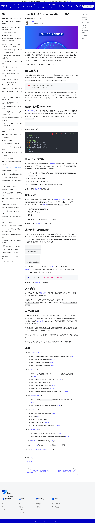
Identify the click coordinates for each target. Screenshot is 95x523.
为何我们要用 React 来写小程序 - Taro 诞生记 (11, 257)
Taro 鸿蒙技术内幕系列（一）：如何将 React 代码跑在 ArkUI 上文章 (12, 51)
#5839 (51, 362)
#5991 (59, 434)
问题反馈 (44, 6)
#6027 (52, 388)
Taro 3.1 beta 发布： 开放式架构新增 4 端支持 (12, 148)
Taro (3, 504)
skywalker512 (35, 352)
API (24, 6)
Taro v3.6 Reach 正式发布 (8, 70)
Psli (50, 449)
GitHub (21, 504)
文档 (14, 6)
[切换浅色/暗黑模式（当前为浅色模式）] (80, 6)
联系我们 (38, 507)
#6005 (53, 385)
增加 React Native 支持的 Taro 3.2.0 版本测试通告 (12, 154)
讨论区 (21, 510)
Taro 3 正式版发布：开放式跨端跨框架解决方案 (11, 163)
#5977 (51, 441)
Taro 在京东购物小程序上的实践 (10, 249)
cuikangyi (38, 449)
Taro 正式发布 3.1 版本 (7, 140)
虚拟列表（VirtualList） (85, 29)
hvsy (32, 449)
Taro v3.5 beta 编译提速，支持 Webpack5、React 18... (10, 84)
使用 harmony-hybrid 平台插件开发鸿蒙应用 (12, 62)
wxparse (52, 163)
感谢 (83, 38)
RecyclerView (51, 267)
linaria (45, 205)
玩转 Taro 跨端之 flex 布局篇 (9, 204)
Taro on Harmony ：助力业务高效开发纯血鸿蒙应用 (11, 23)
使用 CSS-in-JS (39, 223)
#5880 (53, 413)
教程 (34, 6)
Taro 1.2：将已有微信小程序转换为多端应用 (12, 236)
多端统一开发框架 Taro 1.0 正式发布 (11, 246)
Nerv (3, 513)
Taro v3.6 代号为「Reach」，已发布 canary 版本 (11, 75)
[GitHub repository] (77, 6)
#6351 (58, 425)
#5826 (60, 379)
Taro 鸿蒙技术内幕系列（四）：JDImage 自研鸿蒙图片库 (10, 34)
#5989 (59, 405)
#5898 (47, 422)
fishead (33, 441)
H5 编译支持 (85, 14)
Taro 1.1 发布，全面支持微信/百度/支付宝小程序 (12, 242)
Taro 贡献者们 (55, 507)
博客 (38, 6)
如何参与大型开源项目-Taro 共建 (10, 103)
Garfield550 (34, 429)
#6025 (67, 437)
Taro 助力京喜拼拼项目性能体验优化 (11, 144)
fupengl (33, 369)
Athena (4, 516)
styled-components (59, 199)
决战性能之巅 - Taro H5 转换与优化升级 (12, 225)
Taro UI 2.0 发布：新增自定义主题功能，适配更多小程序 (11, 230)
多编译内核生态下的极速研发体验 (10, 67)
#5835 (34, 376)
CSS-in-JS (84, 25)
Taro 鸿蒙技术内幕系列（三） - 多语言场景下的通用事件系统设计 (11, 40)
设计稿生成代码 (53, 6)
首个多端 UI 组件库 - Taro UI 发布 (10, 252)
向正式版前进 (85, 35)
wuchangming (35, 395)
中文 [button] (70, 6)
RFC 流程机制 (41, 321)
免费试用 (68, 1)
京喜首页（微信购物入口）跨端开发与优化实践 (12, 194)
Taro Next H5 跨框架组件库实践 (10, 177)
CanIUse (29, 6)
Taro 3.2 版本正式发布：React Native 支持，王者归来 (12, 136)
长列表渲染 (38, 282)
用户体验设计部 (56, 504)
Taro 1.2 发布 (32, 111)
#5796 (53, 359)
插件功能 (84, 32)
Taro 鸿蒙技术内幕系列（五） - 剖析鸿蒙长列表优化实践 (11, 28)
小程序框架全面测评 (7, 222)
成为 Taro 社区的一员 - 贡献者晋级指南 (12, 88)
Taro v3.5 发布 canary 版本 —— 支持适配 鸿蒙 (11, 107)
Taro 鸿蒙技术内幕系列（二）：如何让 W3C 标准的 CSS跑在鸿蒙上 (12, 45)
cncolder (33, 409)
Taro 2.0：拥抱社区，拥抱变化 (10, 186)
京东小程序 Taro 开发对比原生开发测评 (12, 174)
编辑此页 (29, 461)
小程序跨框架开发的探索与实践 (10, 189)
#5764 (73, 356)
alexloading (34, 445)
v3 (31, 457)
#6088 (67, 391)
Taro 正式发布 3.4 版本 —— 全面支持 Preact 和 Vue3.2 (11, 98)
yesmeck (45, 449)
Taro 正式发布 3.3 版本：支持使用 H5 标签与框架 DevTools (12, 124)
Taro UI (4, 507)
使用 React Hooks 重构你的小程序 (10, 207)
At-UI (3, 510)
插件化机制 (43, 293)
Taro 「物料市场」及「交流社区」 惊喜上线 (12, 212)
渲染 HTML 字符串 (86, 22)
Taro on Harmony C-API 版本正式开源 (11, 18)
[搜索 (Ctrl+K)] (88, 6)
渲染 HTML (38, 189)
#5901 (53, 365)
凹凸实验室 (38, 504)
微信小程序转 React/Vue (85, 18)
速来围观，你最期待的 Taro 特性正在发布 (12, 93)
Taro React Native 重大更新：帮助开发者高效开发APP (12, 119)
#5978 (67, 445)
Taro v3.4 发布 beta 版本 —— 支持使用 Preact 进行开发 (11, 113)
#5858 (33, 402)
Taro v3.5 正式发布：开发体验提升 (11, 79)
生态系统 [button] (61, 6)
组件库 (19, 6)
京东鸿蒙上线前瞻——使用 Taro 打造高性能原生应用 (11, 57)
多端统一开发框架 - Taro (8, 261)
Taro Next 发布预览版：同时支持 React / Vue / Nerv (12, 182)
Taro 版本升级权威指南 (8, 158)
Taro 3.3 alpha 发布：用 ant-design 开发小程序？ (12, 130)
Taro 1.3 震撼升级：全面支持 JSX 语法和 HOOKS (12, 218)
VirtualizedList (29, 269)
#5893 (39, 416)
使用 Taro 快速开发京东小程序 (9, 170)
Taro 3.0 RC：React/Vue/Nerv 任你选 (11, 167)
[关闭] (93, 1)
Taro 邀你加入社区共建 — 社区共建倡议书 (12, 200)
